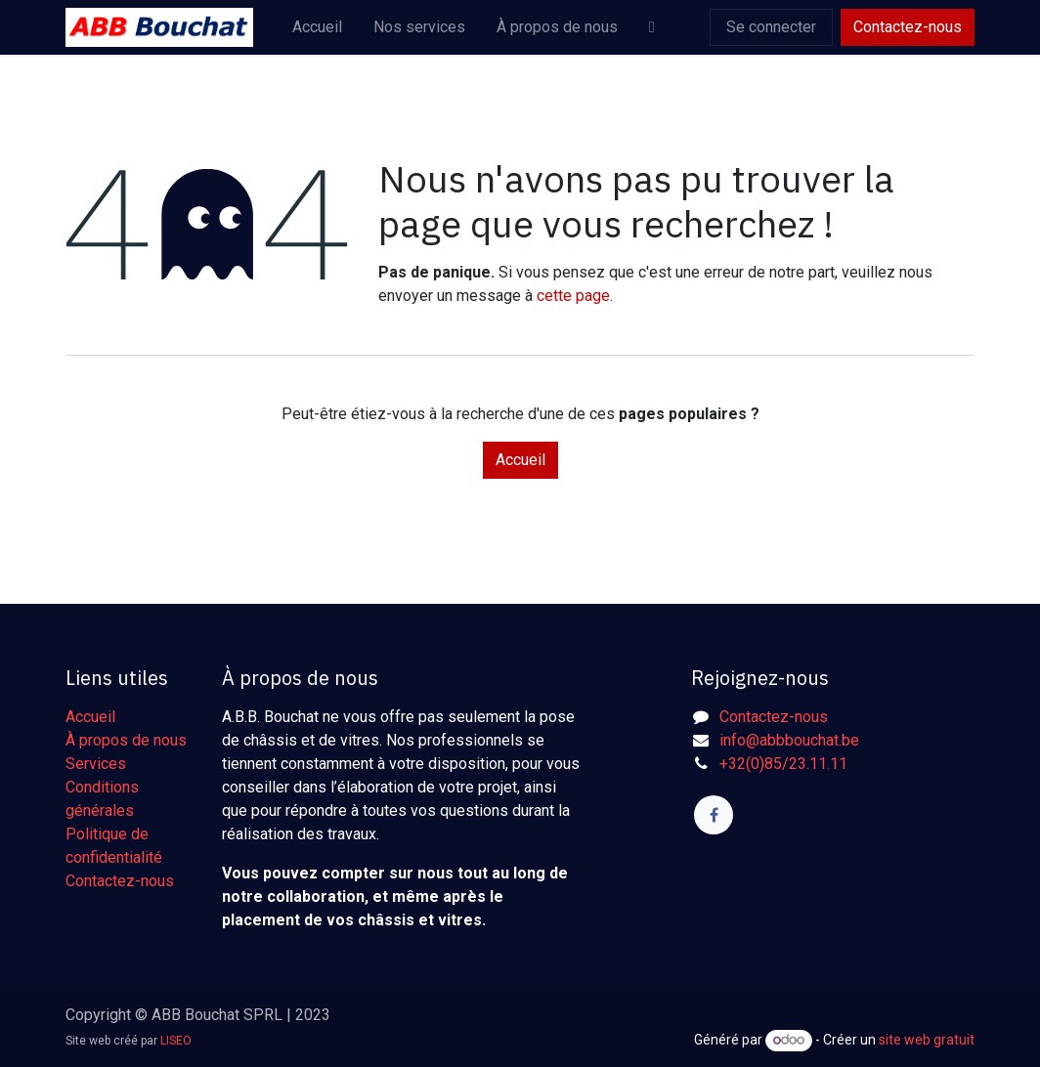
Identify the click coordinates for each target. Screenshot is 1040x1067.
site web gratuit (927, 1039)
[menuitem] (317, 27)
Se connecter (771, 27)
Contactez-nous (907, 27)
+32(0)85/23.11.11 (783, 763)
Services (95, 763)
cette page (573, 295)
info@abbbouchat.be (789, 740)
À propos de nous (126, 740)
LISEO (176, 1040)
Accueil (520, 459)
